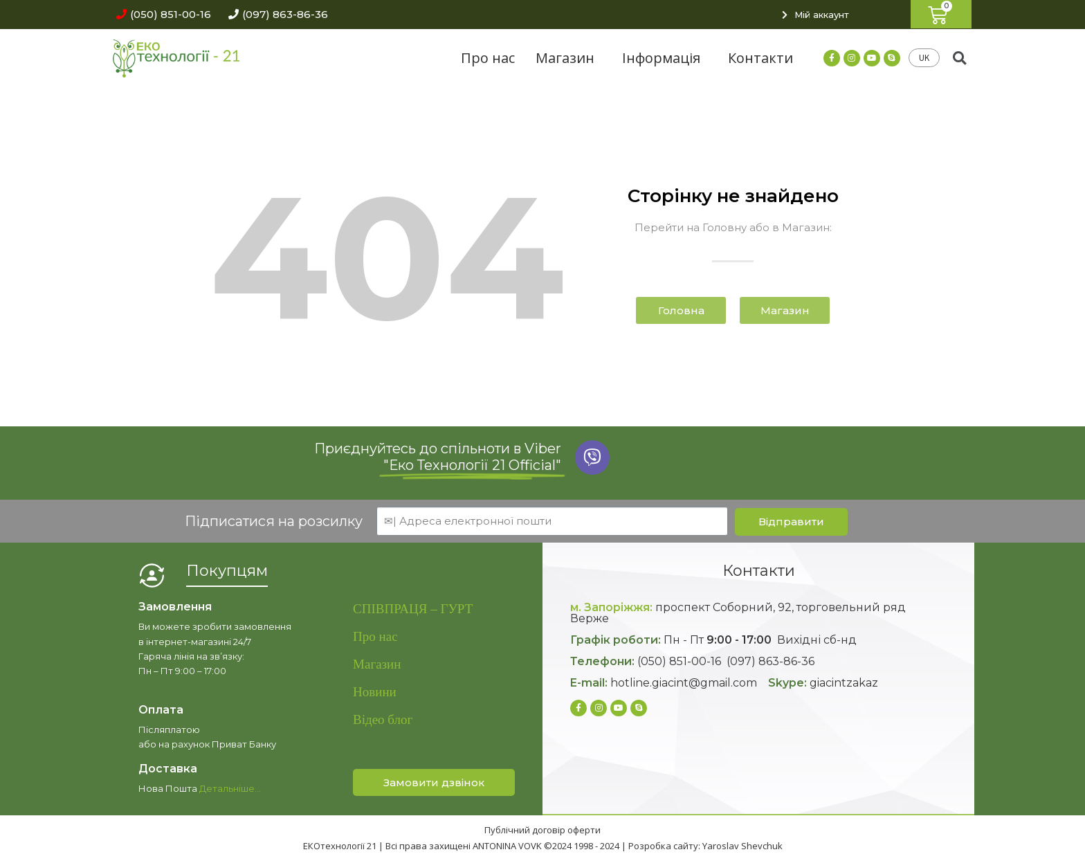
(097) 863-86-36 (770, 661)
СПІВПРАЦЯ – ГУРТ (413, 608)
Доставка (167, 768)
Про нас (488, 57)
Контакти (760, 57)
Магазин (568, 57)
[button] (160, 14)
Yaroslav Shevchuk (742, 846)
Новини (374, 692)
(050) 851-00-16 (679, 661)
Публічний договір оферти (542, 830)
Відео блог (382, 719)
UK (924, 58)
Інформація (664, 57)
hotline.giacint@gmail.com (683, 682)
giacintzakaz (844, 682)
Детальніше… (230, 788)
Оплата (160, 709)
